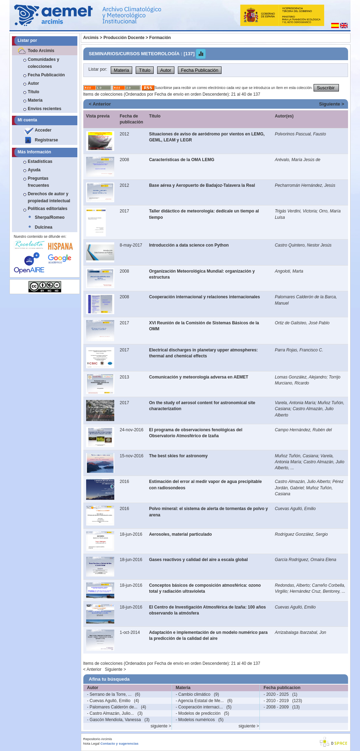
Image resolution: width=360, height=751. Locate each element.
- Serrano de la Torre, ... (109, 694)
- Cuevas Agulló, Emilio (108, 700)
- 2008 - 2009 (276, 707)
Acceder (43, 130)
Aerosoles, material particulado (180, 534)
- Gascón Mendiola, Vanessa (114, 719)
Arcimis (91, 37)
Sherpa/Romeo (50, 217)
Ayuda (34, 169)
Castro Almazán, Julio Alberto (302, 481)
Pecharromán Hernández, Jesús (305, 185)
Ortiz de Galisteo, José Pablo (302, 322)
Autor (33, 83)
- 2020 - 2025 (276, 694)
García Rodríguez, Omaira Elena (305, 559)
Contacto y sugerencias (120, 743)
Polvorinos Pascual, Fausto (300, 134)
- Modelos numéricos (195, 719)
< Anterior (100, 104)
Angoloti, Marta (289, 271)
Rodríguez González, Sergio (301, 534)
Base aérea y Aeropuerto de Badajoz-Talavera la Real (202, 185)
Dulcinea (43, 227)
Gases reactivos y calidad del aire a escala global (198, 559)
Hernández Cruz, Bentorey (314, 591)
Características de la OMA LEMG (181, 159)
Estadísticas (40, 161)
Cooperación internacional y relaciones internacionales (204, 296)
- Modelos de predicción (198, 713)
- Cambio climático (193, 694)
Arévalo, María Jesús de (297, 159)
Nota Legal (91, 743)
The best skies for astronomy (178, 455)
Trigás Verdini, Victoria (296, 211)
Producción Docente (123, 37)
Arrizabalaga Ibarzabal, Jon (300, 632)
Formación (160, 37)
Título (33, 91)
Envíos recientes (44, 108)
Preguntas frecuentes (38, 182)
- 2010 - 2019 (276, 700)
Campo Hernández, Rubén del (303, 429)
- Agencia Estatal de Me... (200, 700)
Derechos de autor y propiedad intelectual (49, 197)
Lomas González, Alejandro (301, 377)
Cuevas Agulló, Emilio (295, 508)
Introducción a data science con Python (189, 245)
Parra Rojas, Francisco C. (299, 350)
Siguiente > (331, 104)
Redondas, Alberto (292, 585)
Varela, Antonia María (295, 402)
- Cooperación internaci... (199, 707)
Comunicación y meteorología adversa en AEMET (198, 377)
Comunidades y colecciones (43, 63)
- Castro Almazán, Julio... (110, 713)
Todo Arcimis (41, 50)
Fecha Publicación (46, 74)
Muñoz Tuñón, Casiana (296, 455)
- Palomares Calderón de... (112, 707)
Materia (35, 100)
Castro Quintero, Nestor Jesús (303, 245)
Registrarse (46, 140)
